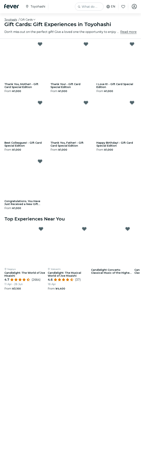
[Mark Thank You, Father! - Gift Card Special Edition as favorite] (86, 102)
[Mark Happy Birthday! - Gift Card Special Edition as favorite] (132, 102)
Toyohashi (10, 19)
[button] (28, 19)
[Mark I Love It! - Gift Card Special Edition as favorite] (132, 44)
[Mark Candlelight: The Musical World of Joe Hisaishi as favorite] (84, 229)
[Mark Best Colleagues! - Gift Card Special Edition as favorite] (40, 102)
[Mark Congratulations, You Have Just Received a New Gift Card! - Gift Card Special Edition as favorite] (40, 161)
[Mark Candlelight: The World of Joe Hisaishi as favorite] (41, 229)
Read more (128, 32)
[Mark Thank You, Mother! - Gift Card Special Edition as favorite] (40, 44)
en (110, 6)
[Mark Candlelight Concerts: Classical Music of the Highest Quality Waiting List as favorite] (127, 229)
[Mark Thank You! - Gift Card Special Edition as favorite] (86, 44)
